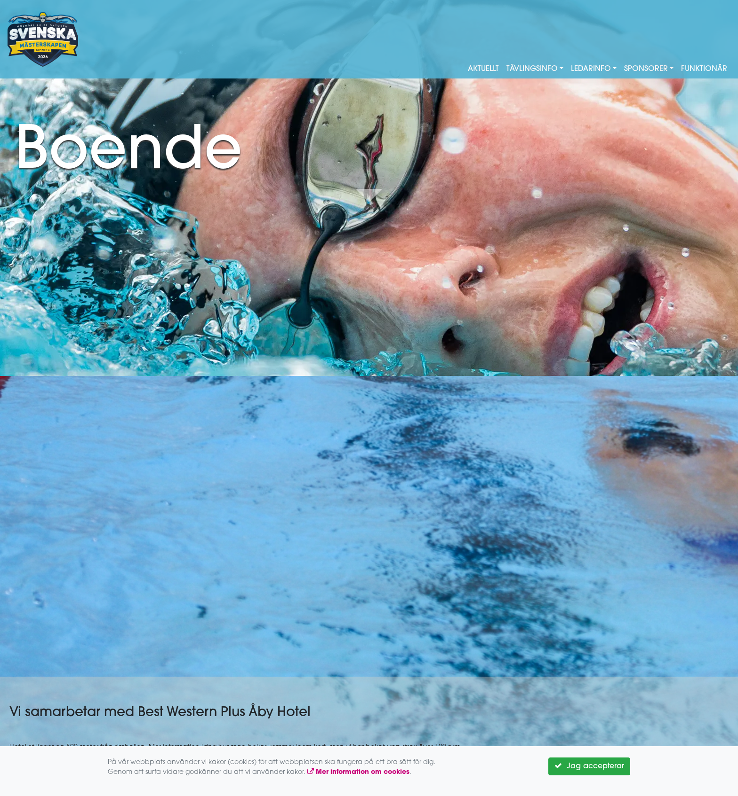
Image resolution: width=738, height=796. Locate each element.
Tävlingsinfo (532, 69)
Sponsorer (646, 69)
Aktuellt (483, 69)
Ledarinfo (591, 69)
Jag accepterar (589, 766)
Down (369, 195)
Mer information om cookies (358, 772)
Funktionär (704, 69)
